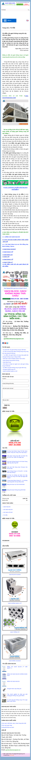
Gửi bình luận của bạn (8, 388)
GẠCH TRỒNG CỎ (14, 632)
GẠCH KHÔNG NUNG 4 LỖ (14, 603)
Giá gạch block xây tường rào (14, 688)
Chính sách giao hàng (6, 725)
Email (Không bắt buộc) (8, 383)
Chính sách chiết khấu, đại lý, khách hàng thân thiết (13, 723)
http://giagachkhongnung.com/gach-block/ (15, 288)
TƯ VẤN (5, 515)
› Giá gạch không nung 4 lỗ (8, 369)
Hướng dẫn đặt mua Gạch (7, 727)
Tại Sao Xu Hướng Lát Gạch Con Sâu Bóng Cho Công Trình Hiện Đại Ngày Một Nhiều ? (17, 476)
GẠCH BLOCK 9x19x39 (14, 574)
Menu (9, 20)
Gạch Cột (6, 256)
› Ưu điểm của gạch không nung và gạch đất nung (14, 367)
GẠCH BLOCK (6, 506)
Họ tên (4, 378)
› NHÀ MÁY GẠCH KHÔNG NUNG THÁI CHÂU (13, 358)
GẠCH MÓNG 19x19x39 (15, 660)
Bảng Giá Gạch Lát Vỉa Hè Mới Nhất (15, 484)
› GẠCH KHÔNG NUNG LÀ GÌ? (9, 371)
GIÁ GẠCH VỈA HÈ (7, 512)
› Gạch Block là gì (6, 362)
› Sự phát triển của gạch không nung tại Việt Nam (14, 349)
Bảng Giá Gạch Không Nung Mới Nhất (16, 489)
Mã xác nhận (5, 400)
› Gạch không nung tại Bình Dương (10, 360)
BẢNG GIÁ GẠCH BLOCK (13, 681)
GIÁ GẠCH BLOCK (8, 509)
